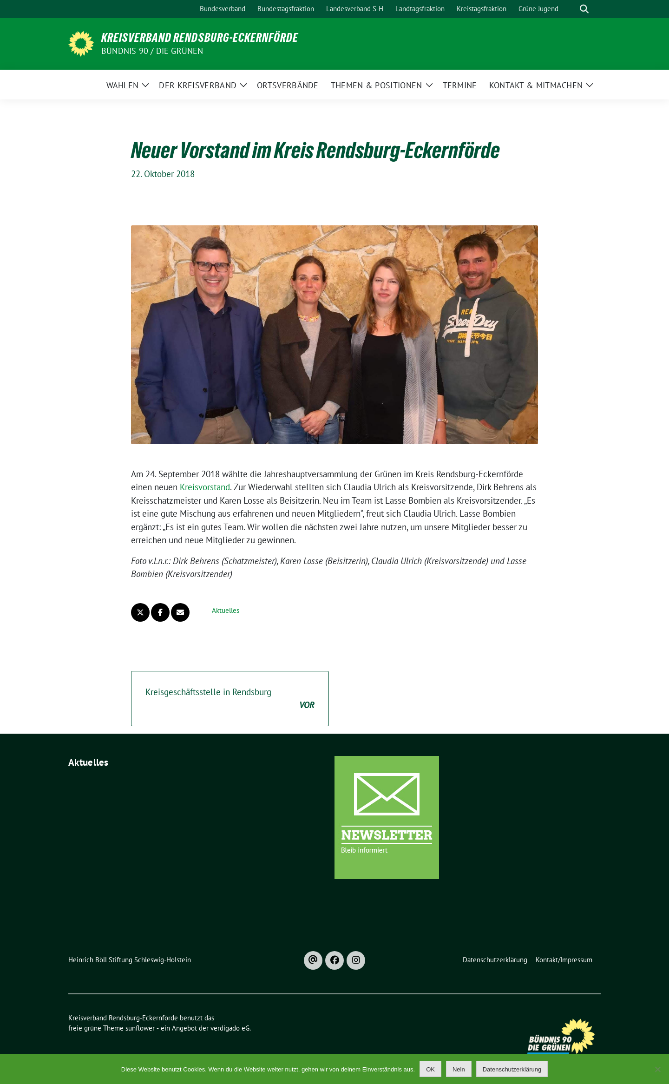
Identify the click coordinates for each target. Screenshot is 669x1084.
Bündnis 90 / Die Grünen (152, 51)
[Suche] (571, 9)
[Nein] (657, 1069)
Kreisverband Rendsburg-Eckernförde (199, 38)
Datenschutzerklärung (512, 1069)
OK (430, 1069)
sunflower (140, 1028)
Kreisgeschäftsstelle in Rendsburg (230, 699)
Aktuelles (225, 610)
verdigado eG (229, 1028)
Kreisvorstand (205, 487)
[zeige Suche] (584, 9)
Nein (459, 1069)
